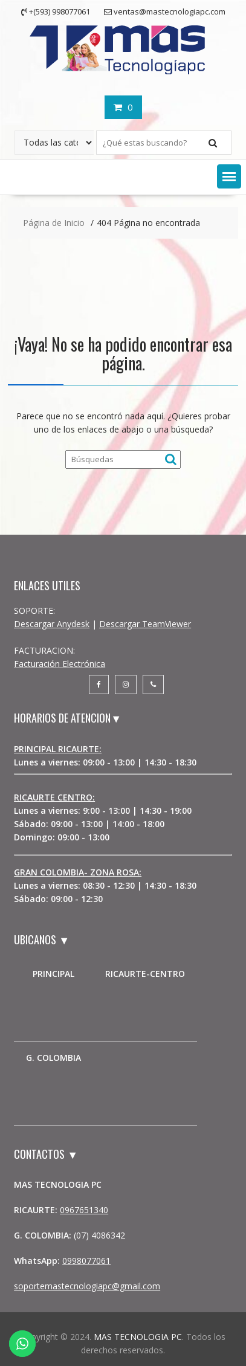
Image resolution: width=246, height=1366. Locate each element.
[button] (229, 176)
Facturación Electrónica (59, 663)
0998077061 (86, 1260)
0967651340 (84, 1210)
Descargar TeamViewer (145, 624)
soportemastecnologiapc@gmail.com (87, 1286)
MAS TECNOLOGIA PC (138, 1336)
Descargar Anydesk (51, 624)
